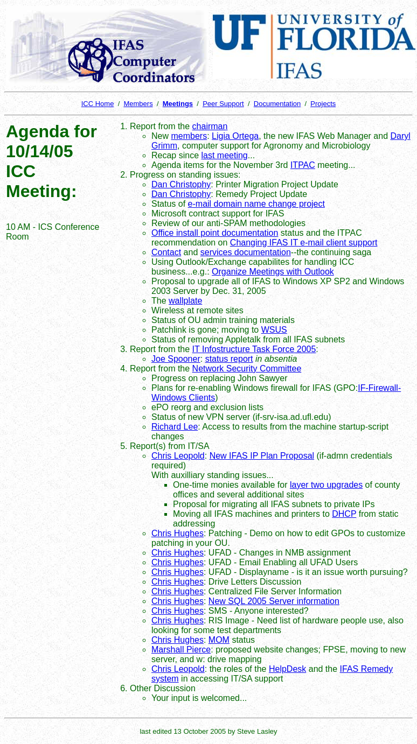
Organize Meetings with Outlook (273, 271)
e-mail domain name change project (256, 203)
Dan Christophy (181, 184)
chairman (210, 126)
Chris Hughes (177, 533)
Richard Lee (174, 426)
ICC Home (97, 104)
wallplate (185, 300)
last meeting (224, 155)
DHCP (344, 513)
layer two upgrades (326, 484)
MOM (219, 639)
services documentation (245, 252)
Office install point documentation (214, 232)
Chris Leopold (178, 455)
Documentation (277, 104)
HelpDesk (287, 668)
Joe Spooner (175, 358)
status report (229, 358)
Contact (166, 252)
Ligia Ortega (235, 136)
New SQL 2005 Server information (273, 601)
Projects (323, 104)
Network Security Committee (247, 368)
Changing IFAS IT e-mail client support (304, 242)
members (189, 136)
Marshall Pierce (181, 649)
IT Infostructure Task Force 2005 (254, 349)
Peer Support (223, 104)
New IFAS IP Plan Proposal (262, 455)
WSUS (274, 329)
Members (137, 104)
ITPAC (302, 165)
